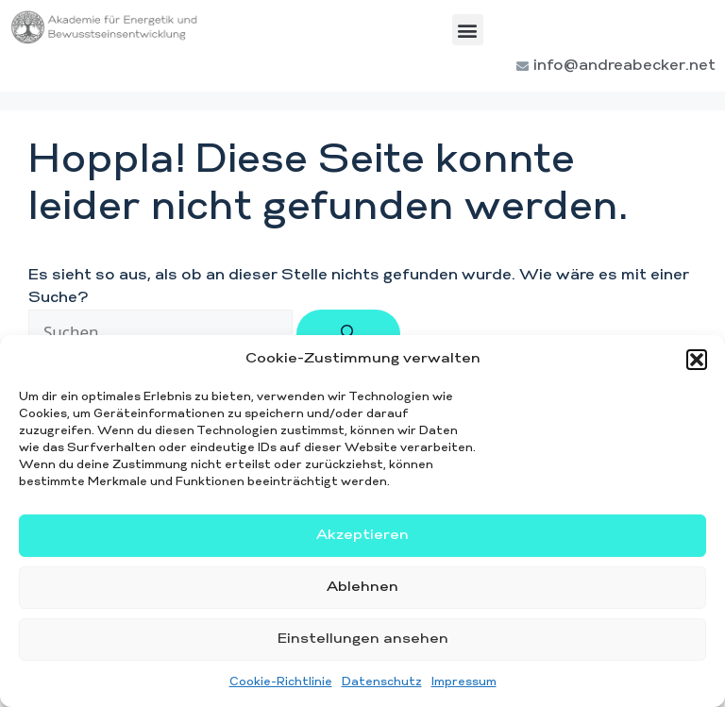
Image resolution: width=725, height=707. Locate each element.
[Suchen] (348, 334)
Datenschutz (382, 682)
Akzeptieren (362, 536)
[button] (696, 359)
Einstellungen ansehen (363, 639)
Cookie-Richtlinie (280, 682)
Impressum (464, 682)
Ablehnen (362, 588)
